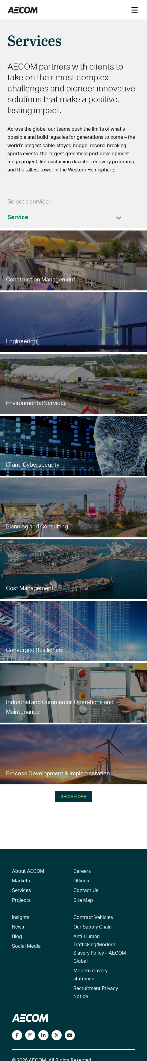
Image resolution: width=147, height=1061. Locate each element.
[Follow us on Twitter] (56, 1035)
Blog (17, 936)
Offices (81, 880)
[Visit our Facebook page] (17, 1035)
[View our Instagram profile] (30, 1035)
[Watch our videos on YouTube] (70, 1035)
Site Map (83, 900)
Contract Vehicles (93, 917)
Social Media (26, 946)
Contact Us (85, 890)
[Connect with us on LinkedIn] (43, 1035)
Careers (82, 871)
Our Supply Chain (92, 926)
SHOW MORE (73, 796)
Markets (21, 880)
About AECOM (28, 871)
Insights (20, 917)
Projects (21, 900)
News (18, 926)
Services (21, 890)
